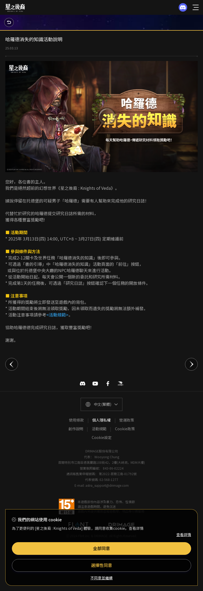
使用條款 (76, 420)
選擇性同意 (101, 565)
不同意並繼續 (101, 577)
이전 (11, 364)
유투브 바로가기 (95, 383)
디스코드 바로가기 (82, 383)
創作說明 (75, 428)
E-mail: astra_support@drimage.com (102, 485)
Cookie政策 (125, 428)
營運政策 (126, 420)
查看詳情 (183, 534)
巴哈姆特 (120, 383)
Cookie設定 (102, 437)
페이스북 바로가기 (107, 383)
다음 (191, 364)
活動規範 (99, 428)
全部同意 (101, 548)
